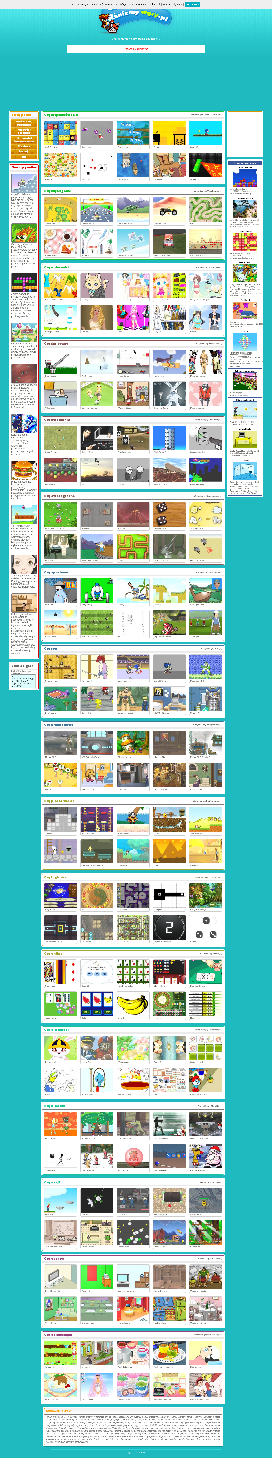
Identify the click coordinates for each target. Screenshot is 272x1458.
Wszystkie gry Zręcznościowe (203, 115)
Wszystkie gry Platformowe (205, 801)
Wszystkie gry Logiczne (206, 877)
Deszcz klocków (245, 167)
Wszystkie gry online (209, 954)
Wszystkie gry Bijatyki (208, 1106)
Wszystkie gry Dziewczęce (206, 1335)
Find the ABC (245, 263)
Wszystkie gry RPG (210, 649)
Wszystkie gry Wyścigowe (206, 191)
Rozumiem (193, 4)
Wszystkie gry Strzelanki (207, 420)
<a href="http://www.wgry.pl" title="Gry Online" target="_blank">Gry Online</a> (23, 681)
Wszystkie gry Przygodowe (205, 725)
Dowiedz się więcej (173, 4)
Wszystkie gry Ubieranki (207, 267)
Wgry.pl (130, 1453)
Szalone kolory (245, 232)
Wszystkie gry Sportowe (207, 572)
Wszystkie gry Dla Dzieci (207, 1030)
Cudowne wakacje (245, 198)
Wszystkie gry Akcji (209, 1182)
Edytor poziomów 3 (245, 400)
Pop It (245, 331)
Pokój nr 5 (245, 300)
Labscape (245, 460)
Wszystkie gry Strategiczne (206, 496)
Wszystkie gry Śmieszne (207, 344)
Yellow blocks (245, 429)
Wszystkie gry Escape (208, 1259)
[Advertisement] (136, 82)
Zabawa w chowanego (245, 371)
